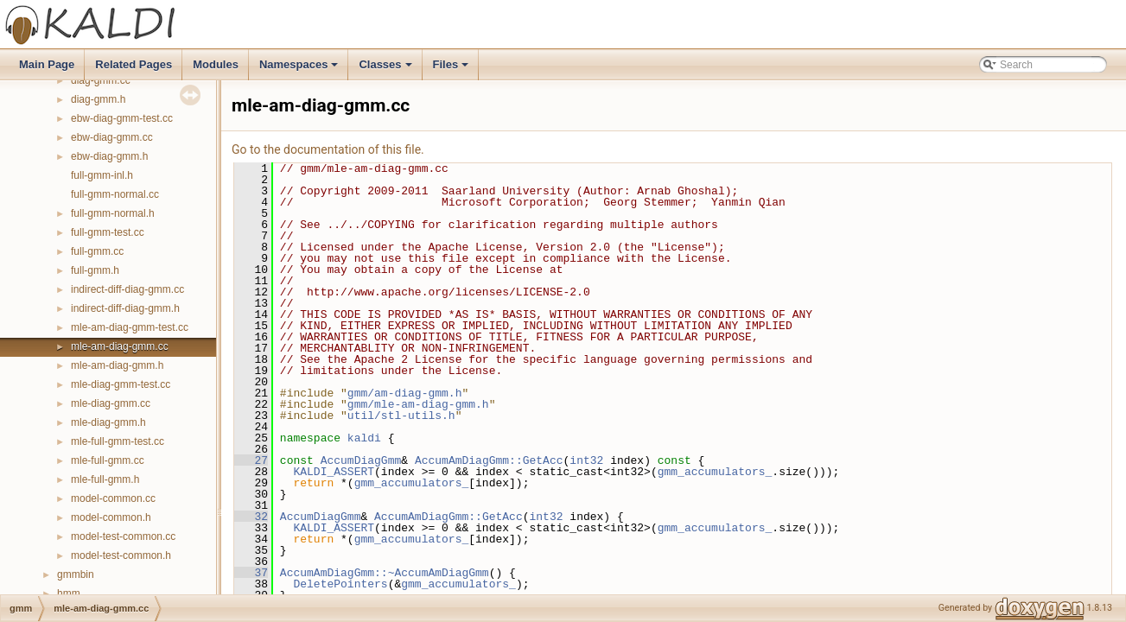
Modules (216, 64)
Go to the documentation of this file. (328, 149)
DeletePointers (340, 584)
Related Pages (133, 64)
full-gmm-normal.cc (115, 194)
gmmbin (75, 574)
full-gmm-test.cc (107, 232)
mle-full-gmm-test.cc (117, 441)
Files (452, 69)
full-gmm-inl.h (102, 175)
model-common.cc (113, 498)
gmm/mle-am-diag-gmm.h (418, 404)
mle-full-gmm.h (105, 479)
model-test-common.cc (123, 536)
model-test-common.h (121, 555)
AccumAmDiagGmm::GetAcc (489, 460)
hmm (68, 593)
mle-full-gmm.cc (107, 460)
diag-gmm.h (98, 99)
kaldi (364, 438)
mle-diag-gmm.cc (110, 403)
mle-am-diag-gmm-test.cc (129, 327)
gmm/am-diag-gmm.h (404, 393)
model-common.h (111, 517)
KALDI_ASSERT (333, 471)
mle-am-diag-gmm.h (117, 365)
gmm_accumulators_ (715, 471)
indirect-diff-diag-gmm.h (125, 308)
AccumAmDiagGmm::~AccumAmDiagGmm (384, 573)
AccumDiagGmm (361, 460)
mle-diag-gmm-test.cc (120, 384)
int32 (586, 460)
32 (251, 516)
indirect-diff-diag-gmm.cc (127, 289)
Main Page (46, 64)
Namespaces (300, 69)
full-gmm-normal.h (113, 213)
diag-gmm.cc (100, 80)
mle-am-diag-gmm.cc (120, 346)
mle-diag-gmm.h (108, 422)
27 (251, 460)
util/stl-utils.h (401, 415)
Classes (386, 69)
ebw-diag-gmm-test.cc (122, 118)
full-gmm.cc (97, 251)
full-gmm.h (95, 270)
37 (251, 573)
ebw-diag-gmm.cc (112, 137)
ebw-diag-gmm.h (109, 156)
